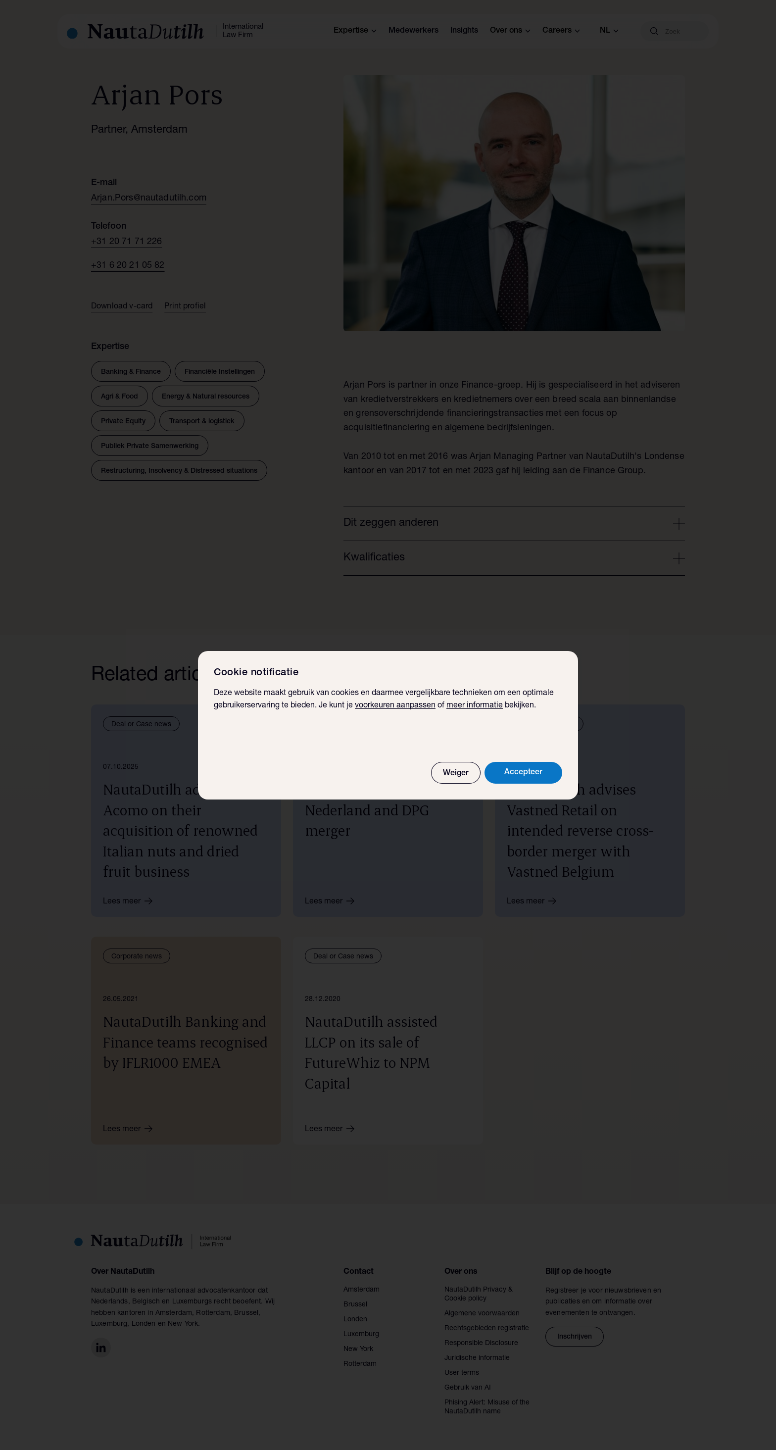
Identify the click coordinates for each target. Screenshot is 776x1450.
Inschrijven (574, 1337)
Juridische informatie (477, 1358)
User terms (461, 1373)
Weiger (456, 774)
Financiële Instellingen (220, 372)
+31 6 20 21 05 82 (128, 265)
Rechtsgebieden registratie (486, 1328)
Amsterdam (361, 1290)
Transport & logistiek (202, 421)
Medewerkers (413, 31)
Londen (355, 1319)
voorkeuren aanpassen (395, 706)
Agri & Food (119, 397)
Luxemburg (361, 1334)
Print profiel (185, 307)
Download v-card (121, 307)
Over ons (510, 31)
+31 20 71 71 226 (126, 242)
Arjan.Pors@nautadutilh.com (148, 198)
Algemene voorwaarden (482, 1313)
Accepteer (523, 773)
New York (358, 1349)
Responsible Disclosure (481, 1343)
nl (609, 31)
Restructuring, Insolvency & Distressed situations (179, 471)
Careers (561, 31)
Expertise (355, 31)
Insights (464, 31)
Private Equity (123, 421)
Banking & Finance (131, 372)
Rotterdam (360, 1364)
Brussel (355, 1304)
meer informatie (474, 706)
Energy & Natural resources (205, 397)
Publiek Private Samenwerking (149, 446)
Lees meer (131, 901)
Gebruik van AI (467, 1388)
